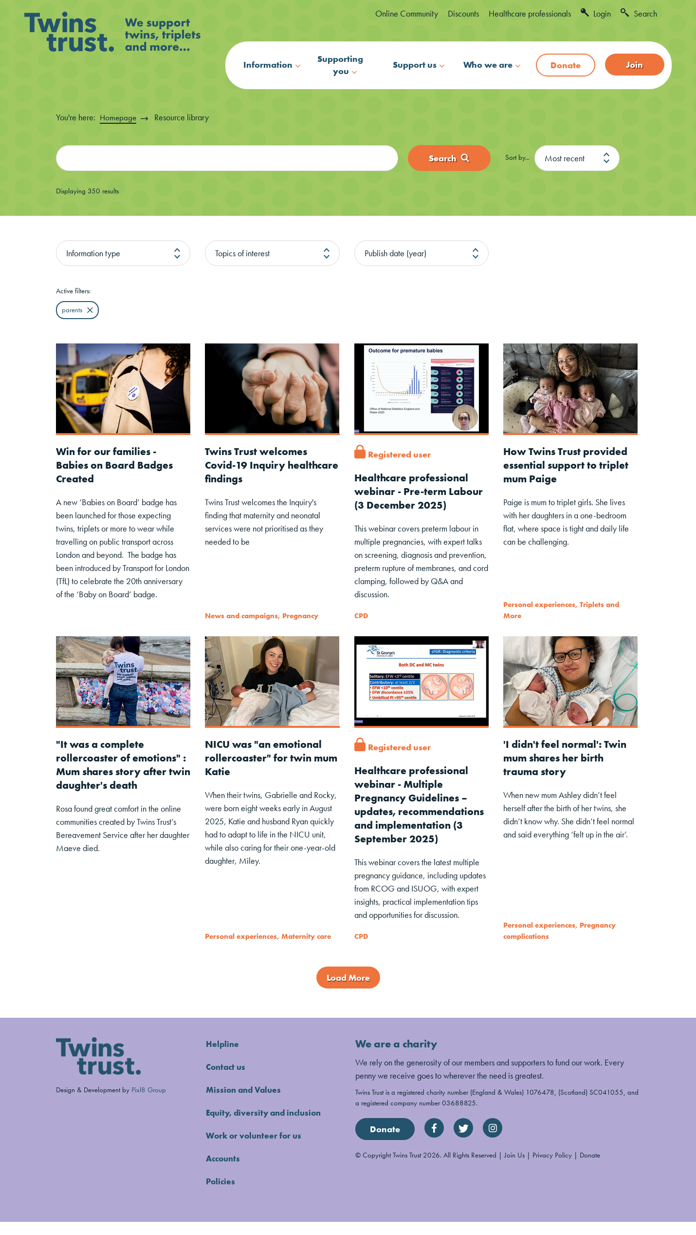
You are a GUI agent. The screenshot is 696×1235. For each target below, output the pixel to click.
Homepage (119, 117)
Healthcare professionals (530, 13)
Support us (415, 64)
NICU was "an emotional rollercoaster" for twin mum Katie (266, 757)
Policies (221, 1194)
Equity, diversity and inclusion (267, 1125)
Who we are (488, 64)
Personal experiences (539, 604)
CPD (361, 615)
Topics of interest (242, 253)
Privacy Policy (552, 1168)
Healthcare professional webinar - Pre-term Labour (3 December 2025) (421, 491)
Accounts (224, 1171)
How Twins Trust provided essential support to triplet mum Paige (568, 465)
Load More (348, 990)
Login (596, 13)
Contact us (227, 1079)
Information (268, 64)
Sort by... (517, 157)
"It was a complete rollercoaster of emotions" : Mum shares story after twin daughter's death (122, 764)
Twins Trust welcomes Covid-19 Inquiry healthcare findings (258, 465)
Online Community (406, 13)
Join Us (514, 1168)
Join (634, 64)
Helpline (223, 1057)
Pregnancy (300, 615)
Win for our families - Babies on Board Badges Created (117, 465)
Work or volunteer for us (256, 1148)
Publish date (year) (395, 253)
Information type (93, 253)
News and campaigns (241, 615)
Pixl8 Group (148, 1102)
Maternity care (306, 949)
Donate (565, 65)
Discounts (463, 13)
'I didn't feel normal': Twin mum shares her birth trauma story (567, 757)
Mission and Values (245, 1102)
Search (639, 13)
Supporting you (340, 64)
